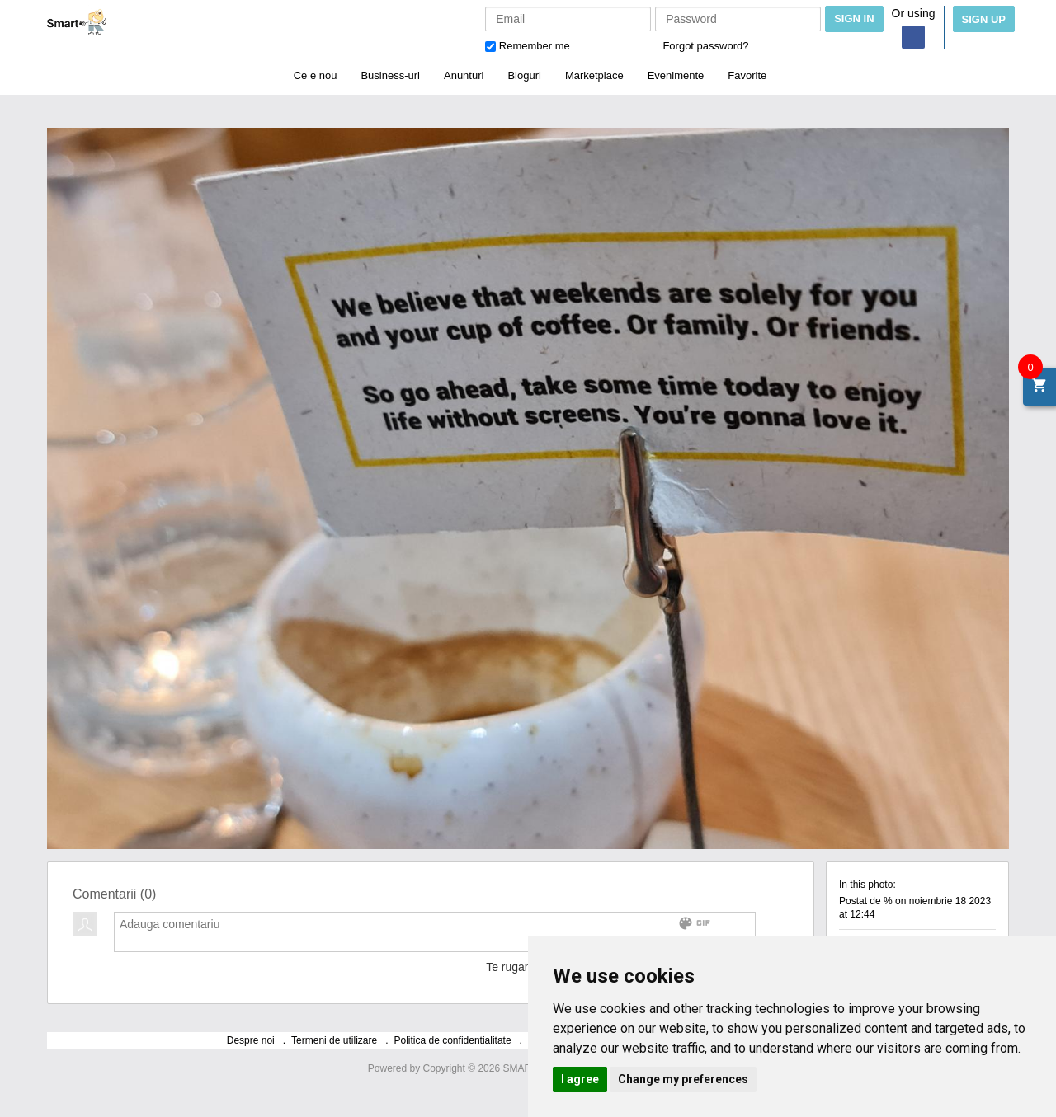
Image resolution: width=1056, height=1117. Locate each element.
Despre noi (251, 1040)
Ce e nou (315, 75)
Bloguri (523, 75)
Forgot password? (705, 46)
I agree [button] (580, 1079)
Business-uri (390, 75)
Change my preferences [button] (683, 1079)
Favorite (747, 75)
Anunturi (463, 75)
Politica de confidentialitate (453, 1040)
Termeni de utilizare (334, 1040)
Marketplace (594, 75)
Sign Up (984, 19)
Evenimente (676, 75)
